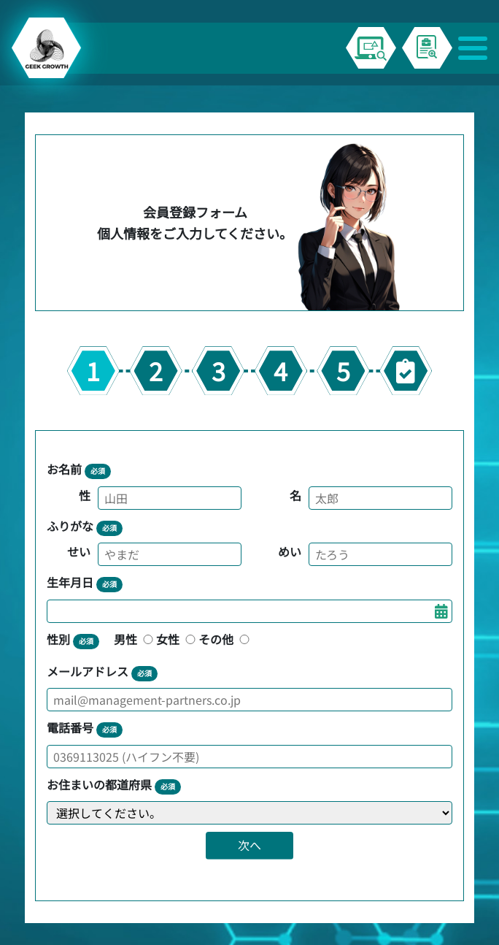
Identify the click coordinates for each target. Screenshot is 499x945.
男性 (135, 639)
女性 (177, 639)
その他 (225, 639)
